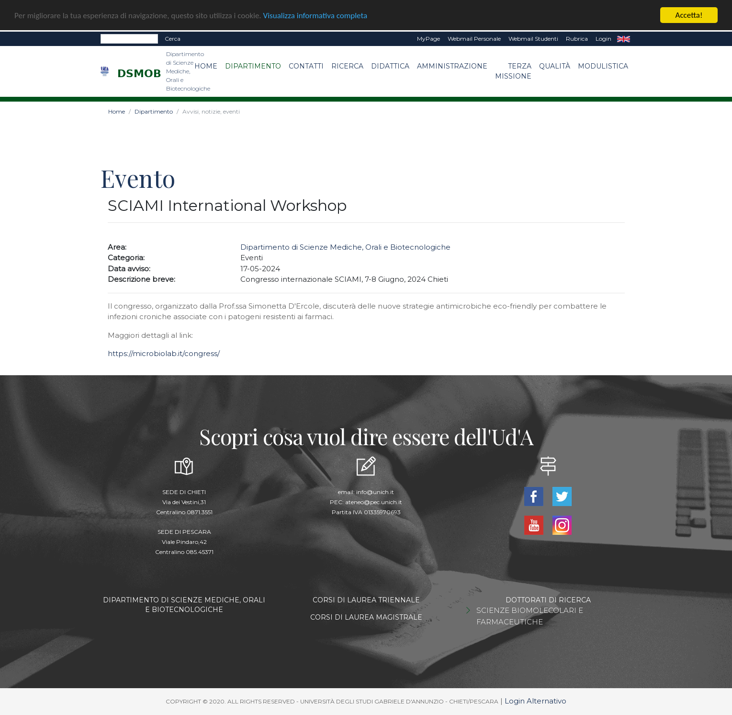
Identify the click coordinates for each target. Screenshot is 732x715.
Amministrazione (452, 66)
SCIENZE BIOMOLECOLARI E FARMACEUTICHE (529, 616)
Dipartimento (253, 66)
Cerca (172, 38)
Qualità (554, 66)
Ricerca (347, 66)
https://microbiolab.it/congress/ (164, 353)
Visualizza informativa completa (315, 15)
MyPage (428, 38)
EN (623, 39)
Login (603, 38)
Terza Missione (513, 71)
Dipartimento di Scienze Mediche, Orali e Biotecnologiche (345, 247)
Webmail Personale (474, 38)
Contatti (306, 66)
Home (205, 66)
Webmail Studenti (533, 38)
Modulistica (603, 66)
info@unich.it (375, 492)
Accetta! (689, 15)
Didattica (390, 66)
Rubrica (577, 38)
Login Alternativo (535, 700)
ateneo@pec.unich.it (373, 502)
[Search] (129, 39)
